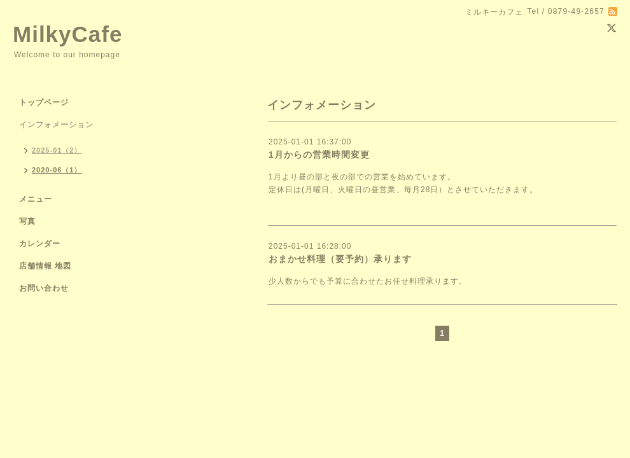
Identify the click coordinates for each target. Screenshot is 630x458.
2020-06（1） (57, 170)
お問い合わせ (44, 288)
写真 (27, 221)
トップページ (44, 102)
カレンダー (39, 243)
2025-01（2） (57, 150)
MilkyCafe (67, 34)
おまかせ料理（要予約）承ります (340, 259)
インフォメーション (56, 124)
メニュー (35, 199)
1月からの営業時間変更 (319, 154)
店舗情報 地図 (45, 265)
